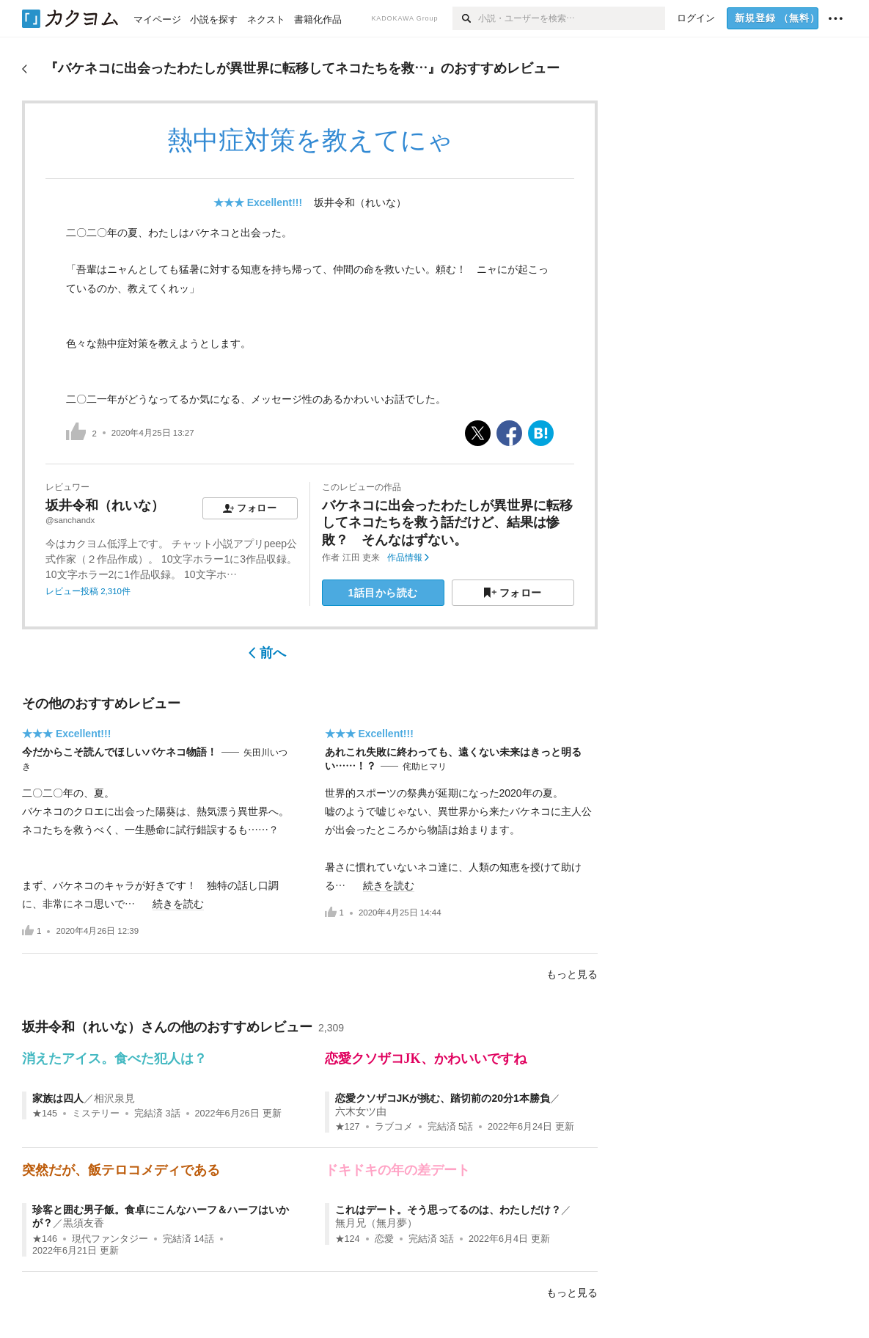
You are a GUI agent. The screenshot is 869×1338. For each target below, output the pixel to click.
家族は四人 (58, 1098)
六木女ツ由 (360, 1111)
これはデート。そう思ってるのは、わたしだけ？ (448, 1209)
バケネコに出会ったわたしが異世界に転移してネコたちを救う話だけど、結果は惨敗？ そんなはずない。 (447, 522)
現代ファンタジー (110, 1239)
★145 (44, 1113)
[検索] (465, 18)
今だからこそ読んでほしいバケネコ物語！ (119, 752)
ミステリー (96, 1113)
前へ (267, 653)
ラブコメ (394, 1127)
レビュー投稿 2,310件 (88, 591)
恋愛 (384, 1239)
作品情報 (408, 557)
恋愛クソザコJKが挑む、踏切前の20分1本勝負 (442, 1098)
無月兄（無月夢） (376, 1223)
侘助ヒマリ (425, 766)
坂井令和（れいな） (360, 202)
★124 (347, 1239)
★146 (44, 1239)
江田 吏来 (361, 557)
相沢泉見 (114, 1098)
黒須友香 (83, 1223)
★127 (347, 1127)
